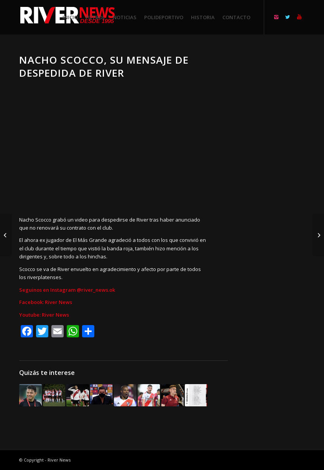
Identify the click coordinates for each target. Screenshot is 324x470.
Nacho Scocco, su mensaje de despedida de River (104, 66)
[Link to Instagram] (276, 17)
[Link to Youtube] (299, 17)
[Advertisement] (276, 169)
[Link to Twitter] (287, 17)
